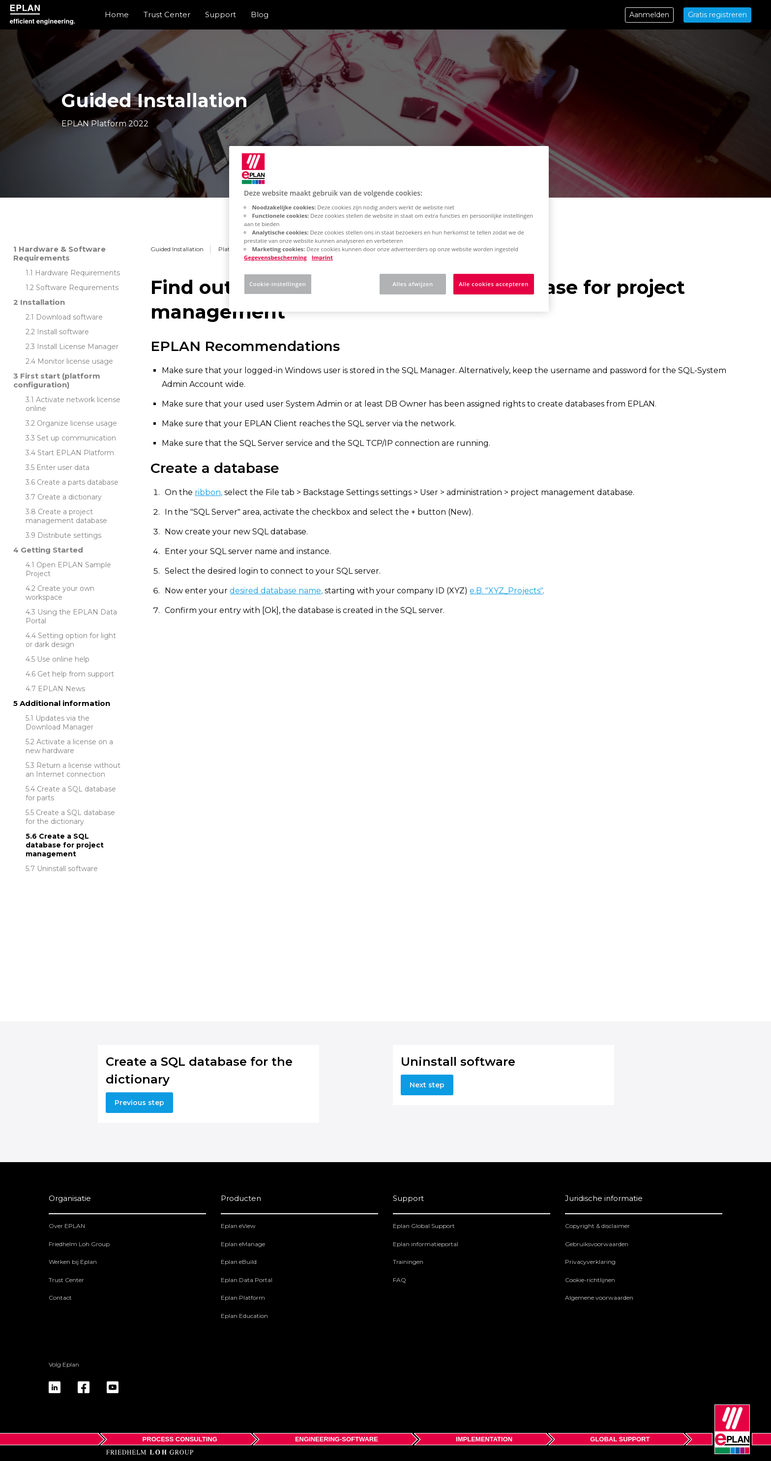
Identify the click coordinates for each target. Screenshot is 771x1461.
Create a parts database (78, 482)
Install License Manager (78, 346)
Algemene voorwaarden (599, 1297)
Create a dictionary (69, 497)
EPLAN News (61, 688)
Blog (259, 14)
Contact (60, 1297)
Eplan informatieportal (425, 1244)
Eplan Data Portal (246, 1280)
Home (117, 14)
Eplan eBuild (239, 1261)
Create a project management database (66, 516)
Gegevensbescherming (275, 257)
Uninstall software (67, 868)
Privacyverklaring (590, 1261)
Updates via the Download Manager (59, 722)
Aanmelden (649, 14)
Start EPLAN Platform (75, 452)
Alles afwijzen (412, 284)
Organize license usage (77, 423)
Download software (69, 317)
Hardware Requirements (77, 272)
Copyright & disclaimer (597, 1225)
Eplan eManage (243, 1244)
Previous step (139, 1102)
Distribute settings (69, 535)
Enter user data (62, 467)
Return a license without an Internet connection (73, 770)
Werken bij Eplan (73, 1261)
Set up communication (76, 438)
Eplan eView (238, 1225)
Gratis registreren (717, 14)
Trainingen (408, 1261)
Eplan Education (244, 1315)
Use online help (63, 659)
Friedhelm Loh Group (79, 1244)
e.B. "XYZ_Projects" (506, 590)
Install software (63, 331)
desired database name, (276, 590)
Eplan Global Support (424, 1225)
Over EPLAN (67, 1225)
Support (220, 14)
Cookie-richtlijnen (590, 1280)
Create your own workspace (60, 593)
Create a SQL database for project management (65, 845)
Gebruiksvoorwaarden (596, 1244)
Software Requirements (77, 287)
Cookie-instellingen (277, 284)
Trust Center (167, 14)
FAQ (399, 1280)
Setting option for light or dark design (71, 640)
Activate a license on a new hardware (69, 746)
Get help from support (75, 674)
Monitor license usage (75, 361)
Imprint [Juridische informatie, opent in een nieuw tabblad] (322, 257)
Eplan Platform (243, 1297)
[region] (389, 229)
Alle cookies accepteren (494, 284)
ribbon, (208, 492)
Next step (427, 1085)
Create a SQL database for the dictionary (70, 817)
